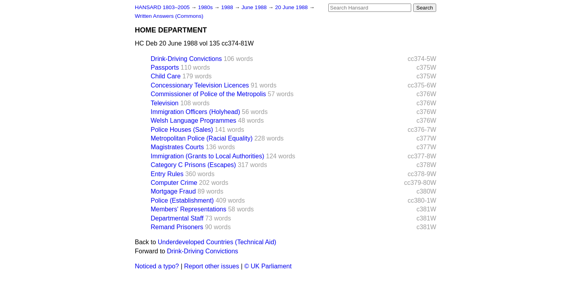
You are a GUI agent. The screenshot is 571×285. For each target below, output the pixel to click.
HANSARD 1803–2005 (162, 7)
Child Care (166, 76)
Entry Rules (167, 174)
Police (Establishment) (182, 200)
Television (164, 103)
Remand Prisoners (177, 227)
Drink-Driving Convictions (186, 58)
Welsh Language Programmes (193, 120)
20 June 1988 (292, 7)
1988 (228, 7)
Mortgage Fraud (173, 191)
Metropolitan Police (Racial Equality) (202, 138)
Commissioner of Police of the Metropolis (208, 94)
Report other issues (211, 266)
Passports (165, 67)
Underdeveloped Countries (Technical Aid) (217, 242)
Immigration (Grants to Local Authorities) (207, 156)
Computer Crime (174, 182)
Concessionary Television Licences (200, 85)
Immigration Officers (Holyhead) (195, 111)
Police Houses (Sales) (182, 129)
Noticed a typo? (157, 266)
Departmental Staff (177, 218)
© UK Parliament (267, 266)
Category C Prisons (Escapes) (193, 165)
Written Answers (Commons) (169, 16)
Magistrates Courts (177, 147)
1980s (206, 7)
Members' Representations (188, 209)
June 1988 (254, 7)
